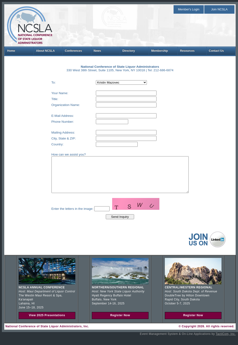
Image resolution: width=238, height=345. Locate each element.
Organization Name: (57, 105)
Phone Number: (54, 121)
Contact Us (216, 50)
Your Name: (51, 93)
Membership (159, 50)
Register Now (120, 322)
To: (45, 82)
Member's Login (189, 9)
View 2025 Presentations (47, 322)
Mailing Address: (55, 132)
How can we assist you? (60, 154)
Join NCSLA (219, 9)
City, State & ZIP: (55, 138)
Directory (129, 50)
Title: (46, 99)
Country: (49, 144)
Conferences (73, 50)
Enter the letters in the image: (64, 216)
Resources (187, 50)
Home (11, 50)
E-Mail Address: (54, 116)
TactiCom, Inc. (226, 341)
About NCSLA (45, 50)
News (97, 50)
